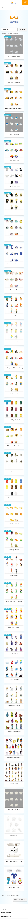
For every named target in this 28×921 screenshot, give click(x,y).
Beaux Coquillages (14, 134)
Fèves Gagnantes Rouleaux (14, 861)
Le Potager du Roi (14, 549)
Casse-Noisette (14, 316)
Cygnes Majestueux (14, 186)
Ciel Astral (14, 472)
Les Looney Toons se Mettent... (14, 601)
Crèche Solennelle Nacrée (14, 731)
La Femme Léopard (14, 82)
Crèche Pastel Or (14, 679)
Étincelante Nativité (14, 705)
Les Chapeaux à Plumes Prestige (14, 368)
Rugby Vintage (14, 575)
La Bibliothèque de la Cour (14, 420)
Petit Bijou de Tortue (14, 160)
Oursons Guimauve (14, 498)
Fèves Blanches (14, 835)
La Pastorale (14, 783)
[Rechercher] (14, 7)
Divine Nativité (14, 653)
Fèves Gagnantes (14, 887)
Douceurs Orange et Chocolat (14, 108)
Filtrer (22, 29)
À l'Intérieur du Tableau (14, 446)
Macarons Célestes (14, 238)
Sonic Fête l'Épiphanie (14, 627)
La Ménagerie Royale (14, 56)
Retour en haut (19, 900)
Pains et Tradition (14, 524)
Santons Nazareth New (14, 757)
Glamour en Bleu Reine (14, 264)
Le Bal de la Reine (14, 290)
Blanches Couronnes (14, 809)
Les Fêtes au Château (14, 212)
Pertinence (9, 29)
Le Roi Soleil (14, 394)
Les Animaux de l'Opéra (14, 342)
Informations (6, 917)
